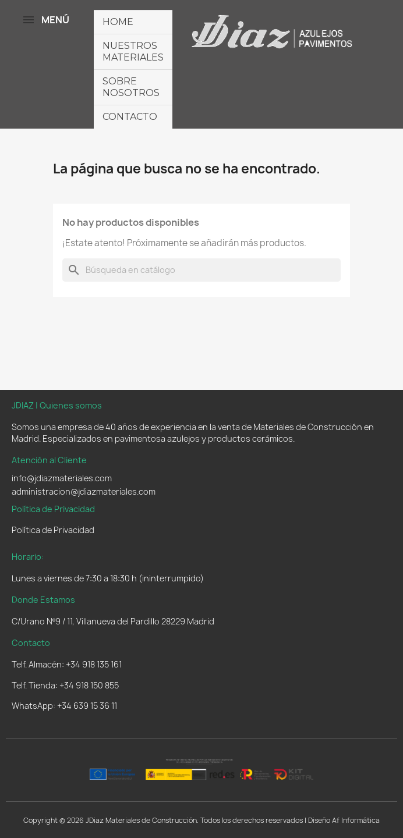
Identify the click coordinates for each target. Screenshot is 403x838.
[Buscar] (201, 270)
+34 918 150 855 (89, 685)
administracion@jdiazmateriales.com (83, 491)
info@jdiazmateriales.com (62, 478)
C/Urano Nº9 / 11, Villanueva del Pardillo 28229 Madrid (113, 621)
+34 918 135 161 (94, 664)
